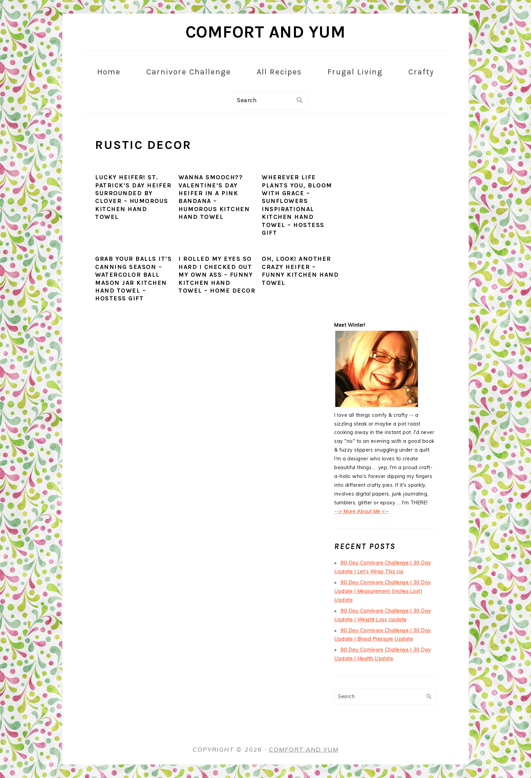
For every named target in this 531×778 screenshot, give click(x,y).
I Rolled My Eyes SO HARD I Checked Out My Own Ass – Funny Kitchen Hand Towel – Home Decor (216, 274)
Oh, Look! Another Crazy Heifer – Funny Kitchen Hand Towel (300, 270)
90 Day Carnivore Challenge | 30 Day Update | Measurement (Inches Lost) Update (382, 591)
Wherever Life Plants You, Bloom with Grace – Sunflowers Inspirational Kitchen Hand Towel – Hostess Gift (297, 205)
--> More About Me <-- (361, 511)
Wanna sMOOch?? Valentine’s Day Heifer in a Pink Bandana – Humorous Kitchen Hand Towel (214, 197)
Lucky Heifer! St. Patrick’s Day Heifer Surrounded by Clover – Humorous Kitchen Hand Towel (133, 197)
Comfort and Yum (266, 32)
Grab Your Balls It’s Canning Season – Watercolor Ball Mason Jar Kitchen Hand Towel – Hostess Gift (133, 278)
